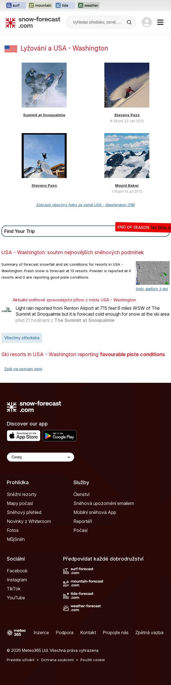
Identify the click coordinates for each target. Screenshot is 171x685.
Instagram (17, 579)
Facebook (17, 571)
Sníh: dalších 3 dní (152, 288)
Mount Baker (127, 185)
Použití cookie (92, 659)
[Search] (129, 22)
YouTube (16, 597)
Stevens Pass (127, 115)
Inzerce (41, 632)
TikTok (14, 588)
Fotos (13, 530)
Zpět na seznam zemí (23, 369)
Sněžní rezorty (22, 494)
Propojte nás (116, 632)
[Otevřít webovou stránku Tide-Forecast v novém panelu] (65, 5)
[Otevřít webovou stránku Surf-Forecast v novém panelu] (16, 5)
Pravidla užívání (20, 659)
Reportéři (82, 521)
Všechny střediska (21, 337)
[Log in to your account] (147, 22)
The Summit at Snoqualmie (84, 320)
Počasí (80, 530)
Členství (81, 494)
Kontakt (88, 632)
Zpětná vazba (149, 632)
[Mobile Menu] (160, 22)
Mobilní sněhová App (94, 512)
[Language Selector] (40, 457)
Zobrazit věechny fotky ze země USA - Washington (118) (85, 204)
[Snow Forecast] (33, 22)
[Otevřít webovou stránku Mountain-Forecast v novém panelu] (40, 5)
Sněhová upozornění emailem (103, 503)
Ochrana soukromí (57, 659)
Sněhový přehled (24, 512)
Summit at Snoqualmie (44, 115)
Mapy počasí (20, 503)
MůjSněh (16, 539)
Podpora (64, 632)
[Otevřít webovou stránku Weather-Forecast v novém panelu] (88, 5)
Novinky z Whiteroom (29, 521)
